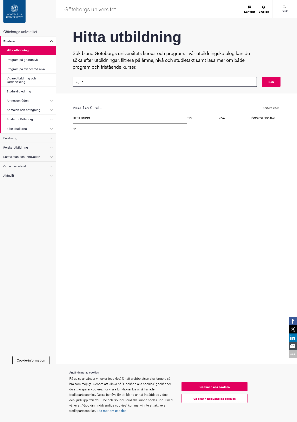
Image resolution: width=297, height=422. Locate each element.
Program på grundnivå (22, 59)
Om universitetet (14, 166)
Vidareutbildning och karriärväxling (21, 80)
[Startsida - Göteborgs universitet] (28, 13)
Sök (271, 82)
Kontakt (249, 10)
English (263, 10)
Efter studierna (17, 128)
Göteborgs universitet (20, 31)
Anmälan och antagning (23, 110)
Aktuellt (8, 175)
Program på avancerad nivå (26, 69)
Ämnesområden (18, 100)
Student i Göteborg (20, 119)
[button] (284, 9)
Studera (9, 41)
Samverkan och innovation (21, 156)
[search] (165, 82)
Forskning (10, 138)
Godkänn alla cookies (214, 387)
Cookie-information (31, 360)
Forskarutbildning (15, 147)
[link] (293, 321)
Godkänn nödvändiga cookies (214, 398)
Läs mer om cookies (111, 410)
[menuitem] (249, 9)
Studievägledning (19, 91)
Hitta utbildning (18, 50)
